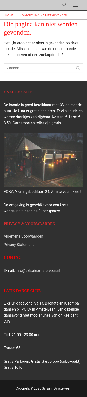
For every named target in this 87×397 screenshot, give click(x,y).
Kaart (76, 191)
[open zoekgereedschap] (64, 5)
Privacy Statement (19, 244)
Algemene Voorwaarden (23, 236)
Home (9, 15)
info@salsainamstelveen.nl (38, 270)
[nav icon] (75, 5)
